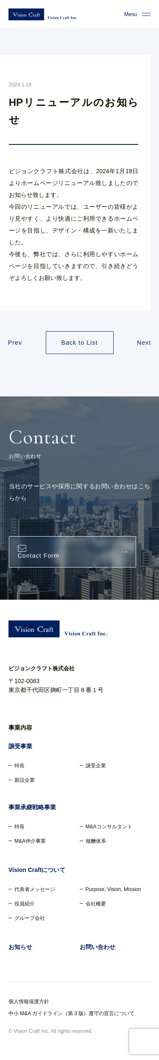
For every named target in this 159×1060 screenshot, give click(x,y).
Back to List (79, 342)
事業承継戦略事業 (32, 807)
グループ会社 (29, 918)
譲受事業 (20, 746)
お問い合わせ (97, 947)
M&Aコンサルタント (109, 827)
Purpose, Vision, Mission (113, 889)
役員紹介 (24, 904)
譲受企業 (96, 766)
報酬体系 (96, 841)
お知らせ (20, 947)
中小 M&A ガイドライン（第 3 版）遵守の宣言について (71, 1013)
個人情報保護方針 (28, 1001)
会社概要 (96, 904)
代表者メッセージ (34, 889)
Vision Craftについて (36, 869)
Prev (15, 342)
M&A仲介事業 (30, 841)
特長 (19, 766)
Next (144, 342)
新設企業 (24, 780)
